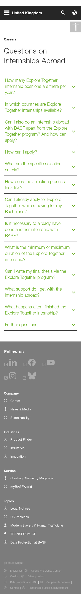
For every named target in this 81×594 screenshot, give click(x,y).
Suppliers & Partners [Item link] (58, 582)
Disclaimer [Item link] (16, 570)
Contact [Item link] (14, 587)
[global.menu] (24, 12)
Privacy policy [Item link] (36, 576)
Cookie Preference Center (46, 570)
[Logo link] (63, 12)
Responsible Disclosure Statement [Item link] (48, 587)
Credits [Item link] (14, 576)
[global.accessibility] (75, 27)
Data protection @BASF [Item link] (23, 582)
